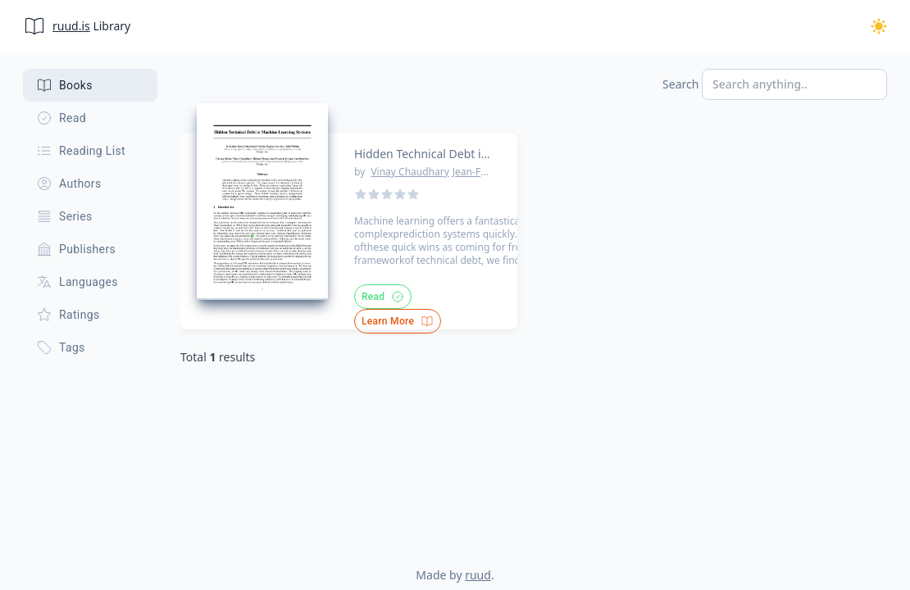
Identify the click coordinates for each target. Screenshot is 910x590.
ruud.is (71, 26)
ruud (478, 575)
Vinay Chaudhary (409, 172)
